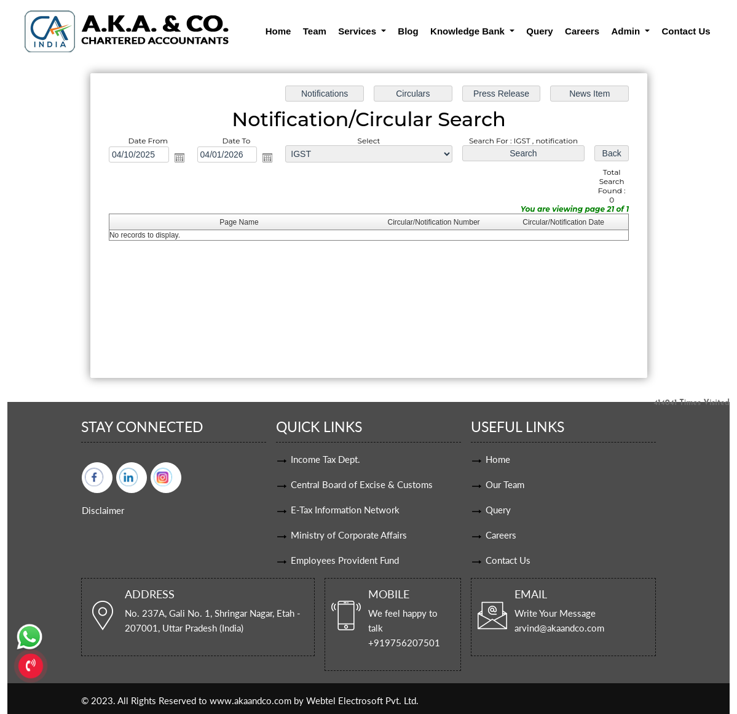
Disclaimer (103, 510)
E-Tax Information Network (345, 509)
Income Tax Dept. (325, 459)
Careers (582, 31)
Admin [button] (626, 31)
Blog (408, 31)
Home (278, 31)
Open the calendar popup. (179, 157)
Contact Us (685, 31)
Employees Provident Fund (345, 560)
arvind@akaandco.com (559, 627)
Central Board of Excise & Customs (362, 484)
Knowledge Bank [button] (468, 31)
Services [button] (358, 31)
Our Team (505, 484)
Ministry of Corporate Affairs (349, 534)
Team (314, 31)
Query (539, 31)
